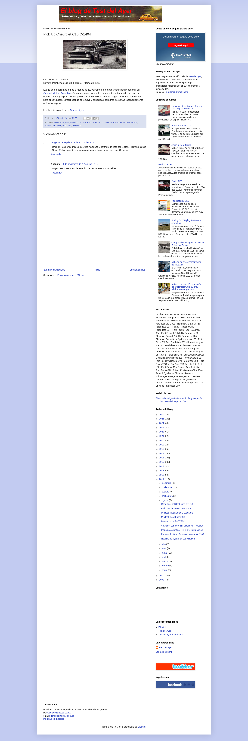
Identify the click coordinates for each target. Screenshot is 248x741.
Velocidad (76, 126)
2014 (162, 466)
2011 (162, 479)
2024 (162, 423)
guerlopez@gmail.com (177, 92)
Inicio (97, 269)
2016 (162, 457)
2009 (162, 579)
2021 (162, 436)
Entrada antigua (137, 269)
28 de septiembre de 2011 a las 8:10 (76, 142)
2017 (162, 453)
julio (164, 544)
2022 (162, 431)
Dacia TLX (176, 181)
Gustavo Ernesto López (59, 712)
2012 (162, 475)
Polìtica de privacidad (53, 719)
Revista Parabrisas (53, 126)
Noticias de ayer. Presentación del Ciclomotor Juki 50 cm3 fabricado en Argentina (186, 287)
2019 (162, 444)
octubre (166, 491)
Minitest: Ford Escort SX (173, 517)
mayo (165, 553)
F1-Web (162, 627)
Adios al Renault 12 (181, 125)
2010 (162, 575)
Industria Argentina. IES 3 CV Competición (182, 530)
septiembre (167, 496)
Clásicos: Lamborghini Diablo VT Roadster (182, 525)
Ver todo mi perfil (164, 652)
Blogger (141, 726)
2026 (162, 414)
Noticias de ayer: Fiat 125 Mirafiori (178, 538)
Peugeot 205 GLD (180, 201)
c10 (79, 122)
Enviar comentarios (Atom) (70, 275)
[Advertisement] (94, 244)
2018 (162, 449)
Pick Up (126, 122)
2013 (162, 470)
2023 (162, 427)
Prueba (134, 122)
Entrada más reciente (54, 269)
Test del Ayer (77, 110)
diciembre (167, 483)
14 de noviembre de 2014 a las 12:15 (80, 164)
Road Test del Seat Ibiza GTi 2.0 (177, 504)
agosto (165, 500)
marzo (165, 561)
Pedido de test (165, 164)
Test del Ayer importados (170, 634)
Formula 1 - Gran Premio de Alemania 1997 (182, 534)
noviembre (167, 487)
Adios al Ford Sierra (181, 145)
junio (164, 548)
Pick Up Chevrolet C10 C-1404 (176, 508)
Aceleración (59, 122)
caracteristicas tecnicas (92, 122)
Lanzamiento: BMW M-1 (173, 521)
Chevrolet (108, 122)
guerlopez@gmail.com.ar (61, 716)
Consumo (117, 122)
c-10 (67, 122)
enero (165, 570)
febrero (165, 565)
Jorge (54, 142)
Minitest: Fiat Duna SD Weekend (177, 512)
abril (164, 557)
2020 (162, 440)
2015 (162, 462)
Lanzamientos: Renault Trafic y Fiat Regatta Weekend (186, 107)
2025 (162, 418)
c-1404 (73, 122)
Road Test (66, 126)
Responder (56, 154)
